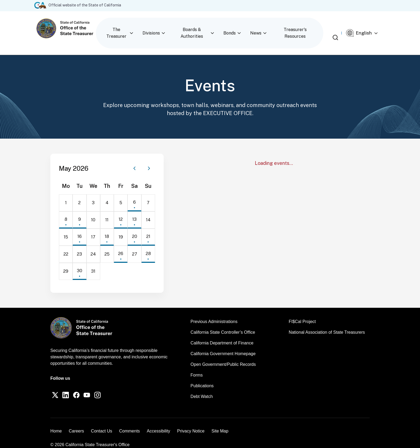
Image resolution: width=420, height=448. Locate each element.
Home (56, 423)
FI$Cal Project (302, 312)
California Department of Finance (221, 333)
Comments (129, 423)
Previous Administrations (213, 312)
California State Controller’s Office (222, 323)
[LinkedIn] (69, 387)
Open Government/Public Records (223, 355)
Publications (201, 376)
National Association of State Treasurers (327, 323)
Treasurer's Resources (295, 28)
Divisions (161, 28)
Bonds (237, 28)
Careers (76, 423)
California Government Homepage (223, 344)
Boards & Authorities (200, 28)
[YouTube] (95, 387)
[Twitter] (56, 387)
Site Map (219, 423)
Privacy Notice (190, 423)
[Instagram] (108, 387)
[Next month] (149, 159)
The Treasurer (128, 28)
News (258, 28)
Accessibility (158, 423)
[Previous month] (134, 159)
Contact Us (101, 423)
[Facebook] (82, 387)
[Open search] (340, 29)
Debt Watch (201, 387)
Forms (196, 365)
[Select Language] (367, 28)
